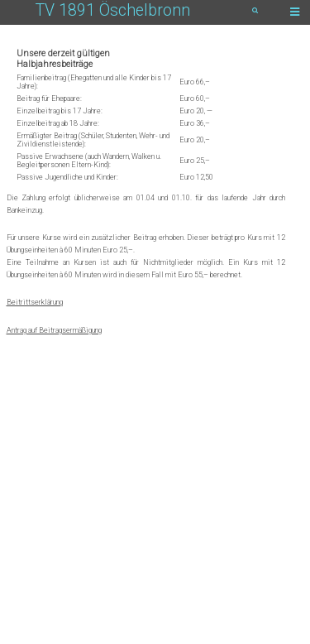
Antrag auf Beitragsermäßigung (54, 330)
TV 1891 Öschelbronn (113, 10)
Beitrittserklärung (35, 302)
